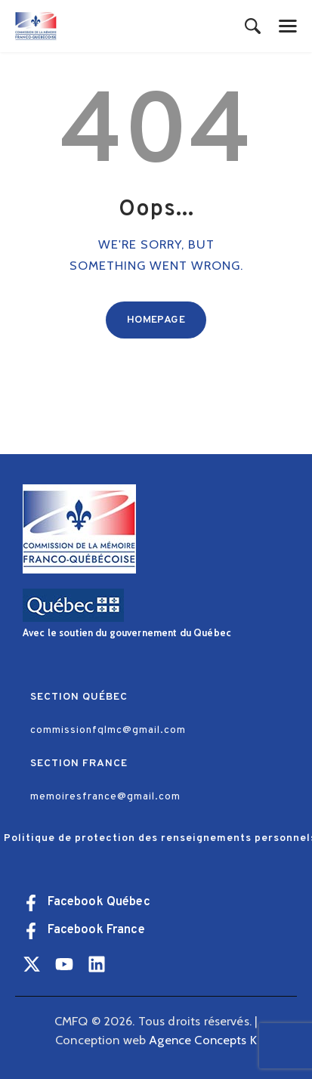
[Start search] (252, 27)
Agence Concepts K (203, 1039)
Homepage (156, 320)
